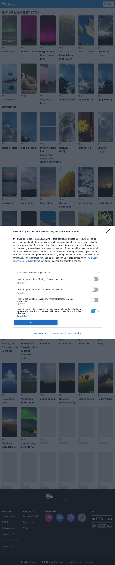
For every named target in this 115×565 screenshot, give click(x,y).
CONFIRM (35, 323)
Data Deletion (40, 333)
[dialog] (57, 282)
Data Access (57, 333)
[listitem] (57, 272)
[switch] (95, 279)
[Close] (109, 232)
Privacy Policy (74, 333)
